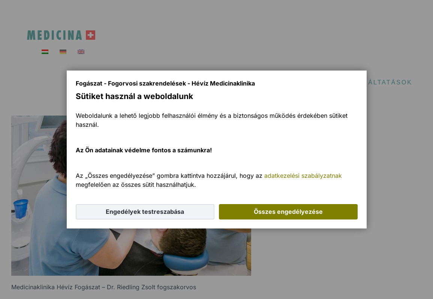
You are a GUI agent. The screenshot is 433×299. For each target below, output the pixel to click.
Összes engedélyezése (288, 211)
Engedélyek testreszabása (145, 211)
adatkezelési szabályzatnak (303, 175)
